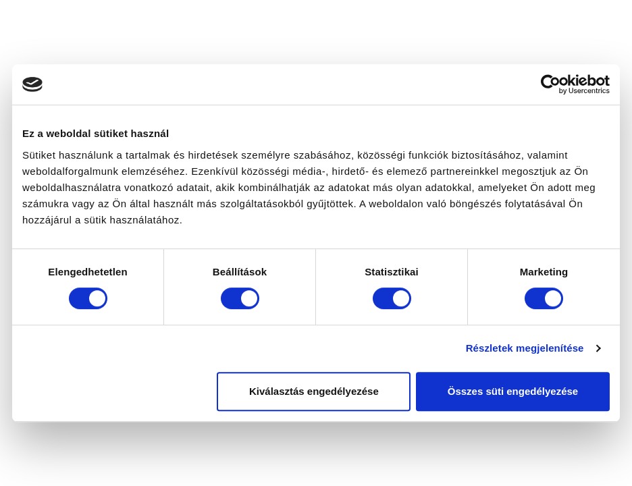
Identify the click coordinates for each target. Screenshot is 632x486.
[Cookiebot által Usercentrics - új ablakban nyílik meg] (551, 84)
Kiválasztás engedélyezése (314, 391)
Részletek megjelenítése (525, 348)
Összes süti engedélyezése (513, 391)
